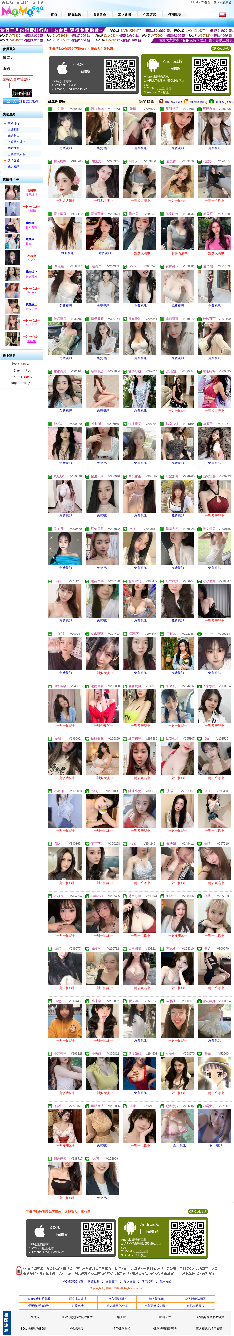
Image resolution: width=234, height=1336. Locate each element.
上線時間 (13, 129)
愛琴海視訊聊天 (38, 1306)
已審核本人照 (16, 154)
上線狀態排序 (16, 142)
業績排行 (13, 123)
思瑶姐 (31, 341)
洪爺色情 (78, 1306)
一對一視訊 (178, 1145)
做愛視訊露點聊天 (165, 1328)
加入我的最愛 (222, 2)
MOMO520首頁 (73, 1281)
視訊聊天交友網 (117, 1306)
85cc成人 (33, 1317)
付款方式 (165, 1281)
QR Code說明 (221, 48)
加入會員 (129, 1281)
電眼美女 (31, 309)
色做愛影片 (77, 1328)
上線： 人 (20, 364)
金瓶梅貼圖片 (195, 1306)
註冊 (22, 101)
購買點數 (93, 1281)
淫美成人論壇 (78, 1299)
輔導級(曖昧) (198, 102)
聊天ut (121, 1317)
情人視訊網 (156, 1299)
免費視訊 (65, 148)
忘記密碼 (32, 101)
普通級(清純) (224, 102)
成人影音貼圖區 (195, 1299)
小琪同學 (31, 324)
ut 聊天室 (165, 1317)
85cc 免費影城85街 (33, 1328)
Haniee (31, 292)
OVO (31, 260)
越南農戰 (31, 227)
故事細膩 (31, 194)
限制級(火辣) (173, 102)
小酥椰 (31, 211)
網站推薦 (13, 148)
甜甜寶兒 (31, 276)
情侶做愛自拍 (121, 1328)
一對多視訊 (66, 253)
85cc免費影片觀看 (38, 1299)
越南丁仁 (31, 244)
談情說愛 (13, 160)
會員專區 (111, 1281)
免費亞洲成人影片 (156, 1306)
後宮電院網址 (117, 1299)
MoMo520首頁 (200, 2)
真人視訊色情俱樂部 (209, 1328)
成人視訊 (13, 166)
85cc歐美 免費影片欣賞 (209, 1317)
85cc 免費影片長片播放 (77, 1317)
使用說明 (147, 1281)
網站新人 (13, 135)
